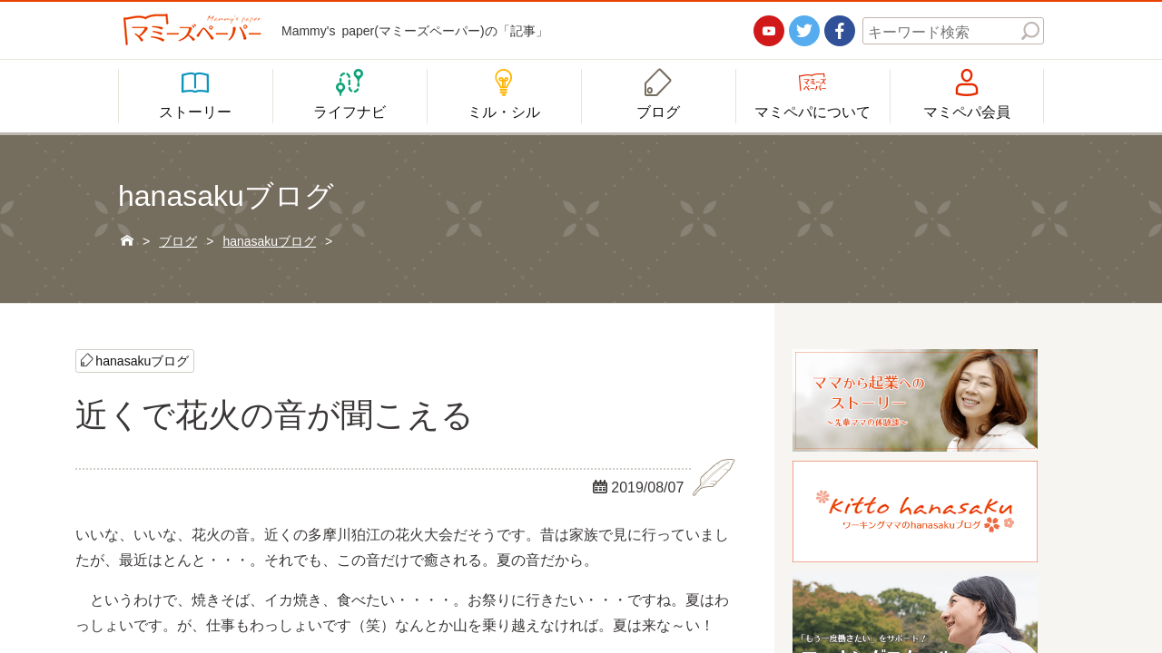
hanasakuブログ (142, 360)
